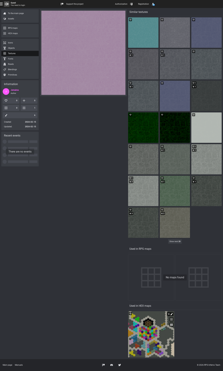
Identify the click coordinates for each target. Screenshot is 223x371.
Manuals (19, 365)
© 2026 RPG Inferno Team (208, 365)
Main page (7, 365)
